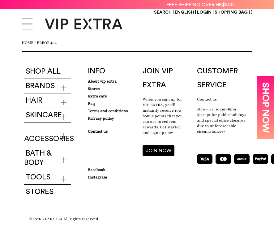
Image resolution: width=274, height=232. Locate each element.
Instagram (97, 177)
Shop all (43, 71)
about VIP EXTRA (102, 81)
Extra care (97, 96)
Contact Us (98, 131)
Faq (91, 103)
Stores (40, 191)
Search (163, 12)
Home (27, 42)
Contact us (207, 99)
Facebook (96, 169)
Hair (34, 100)
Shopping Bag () (233, 12)
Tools (38, 177)
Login (204, 12)
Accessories (49, 139)
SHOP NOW (265, 107)
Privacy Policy (101, 118)
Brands (40, 86)
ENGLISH (185, 12)
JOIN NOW (158, 150)
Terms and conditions (108, 111)
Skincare (44, 115)
